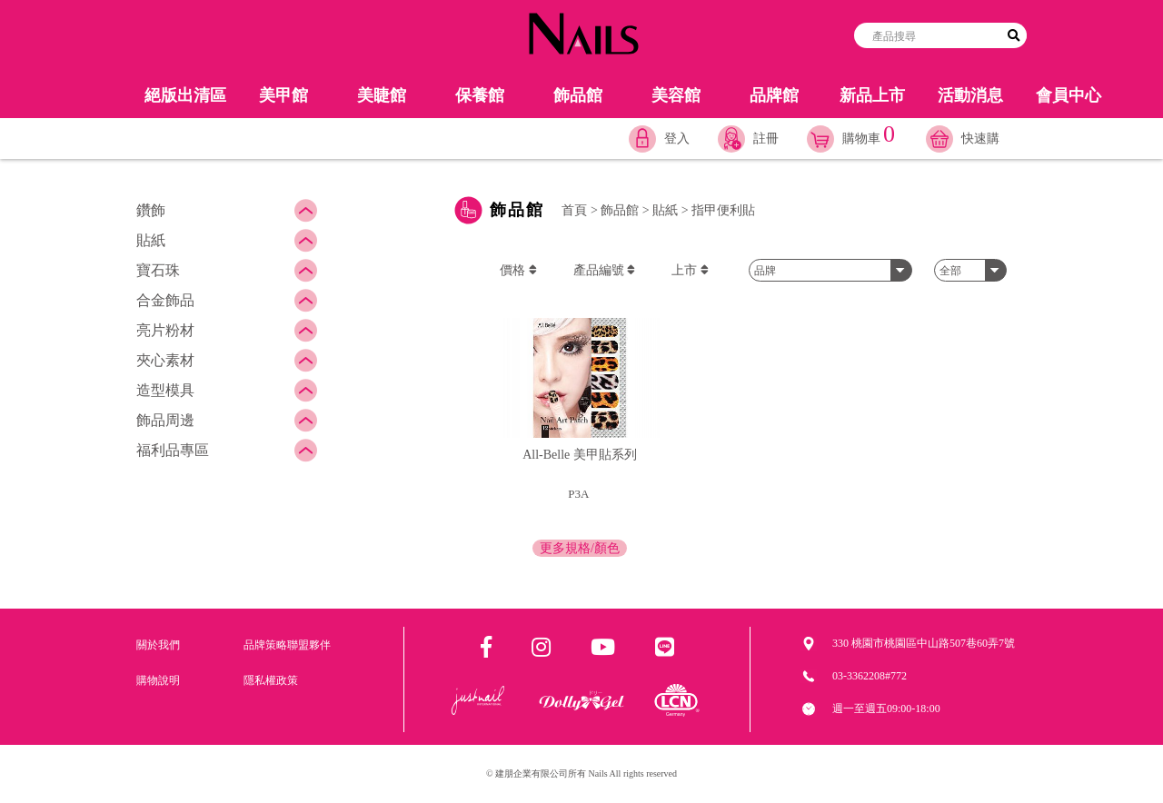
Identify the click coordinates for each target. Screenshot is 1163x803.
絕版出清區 (185, 95)
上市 (690, 270)
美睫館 (381, 95)
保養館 (479, 95)
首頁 (574, 210)
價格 (518, 270)
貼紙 (150, 240)
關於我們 (158, 645)
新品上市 (872, 95)
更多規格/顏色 (580, 548)
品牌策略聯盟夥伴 (287, 645)
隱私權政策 (271, 680)
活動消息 (970, 95)
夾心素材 (165, 360)
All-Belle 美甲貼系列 (579, 454)
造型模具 (165, 390)
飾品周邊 (165, 420)
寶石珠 (158, 270)
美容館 (676, 95)
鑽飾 (150, 210)
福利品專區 (172, 450)
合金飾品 (165, 300)
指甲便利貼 (723, 210)
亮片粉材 (165, 330)
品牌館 (774, 95)
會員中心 (1068, 95)
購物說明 (158, 680)
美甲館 (283, 95)
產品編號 (604, 270)
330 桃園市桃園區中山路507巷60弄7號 (923, 643)
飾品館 (577, 95)
